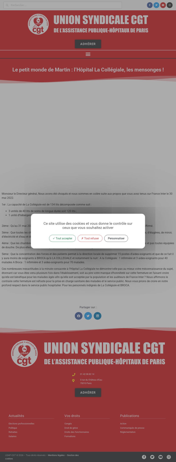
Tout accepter (62, 238)
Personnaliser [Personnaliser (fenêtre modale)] (116, 238)
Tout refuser (90, 238)
